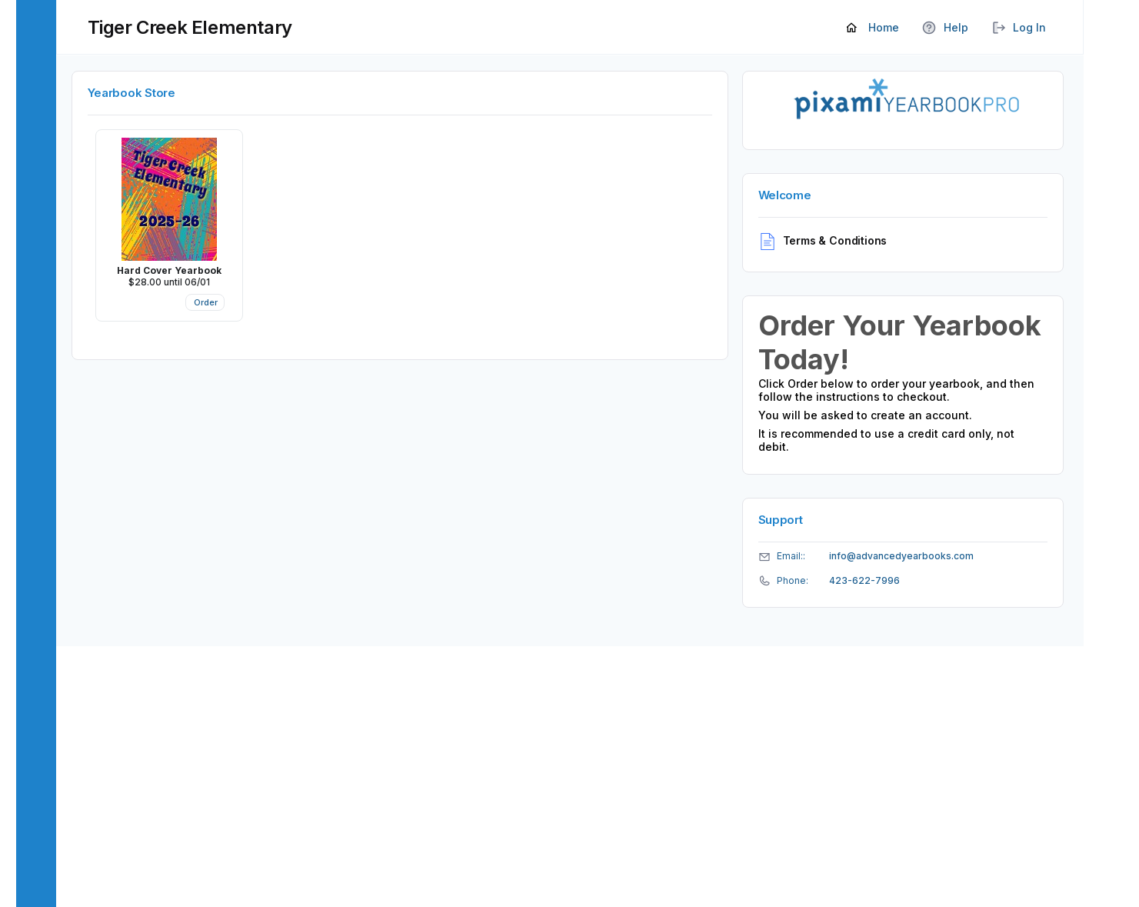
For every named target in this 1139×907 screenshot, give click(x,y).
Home (873, 28)
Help (945, 28)
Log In (1018, 28)
